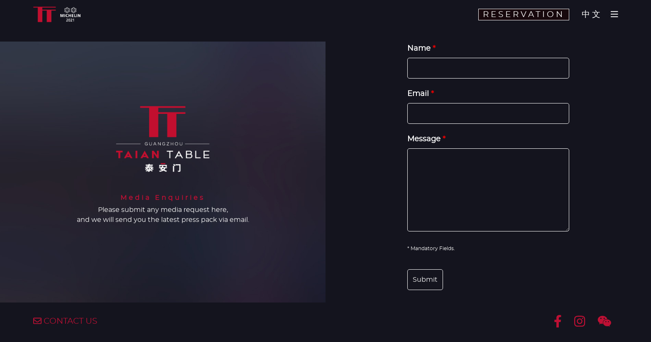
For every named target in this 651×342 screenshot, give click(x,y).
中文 (592, 14)
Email (420, 94)
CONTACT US (65, 321)
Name (421, 48)
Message (426, 139)
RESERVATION (524, 14)
